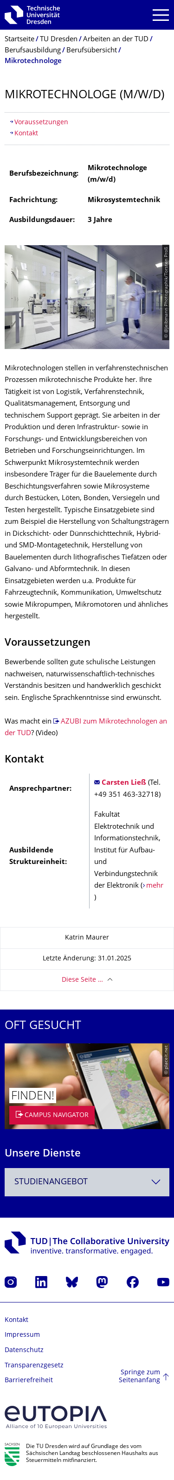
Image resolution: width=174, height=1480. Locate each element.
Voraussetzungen (41, 123)
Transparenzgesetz (34, 1366)
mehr (154, 886)
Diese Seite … (82, 980)
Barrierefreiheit (29, 1381)
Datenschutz (24, 1350)
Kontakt (26, 134)
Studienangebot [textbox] (51, 1182)
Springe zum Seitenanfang (139, 1377)
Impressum (22, 1335)
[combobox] (87, 1182)
